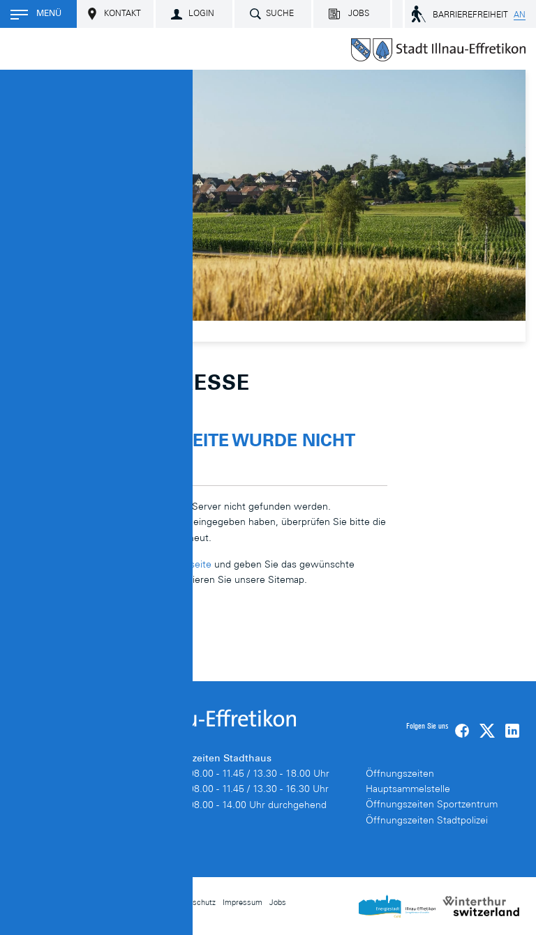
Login (201, 14)
